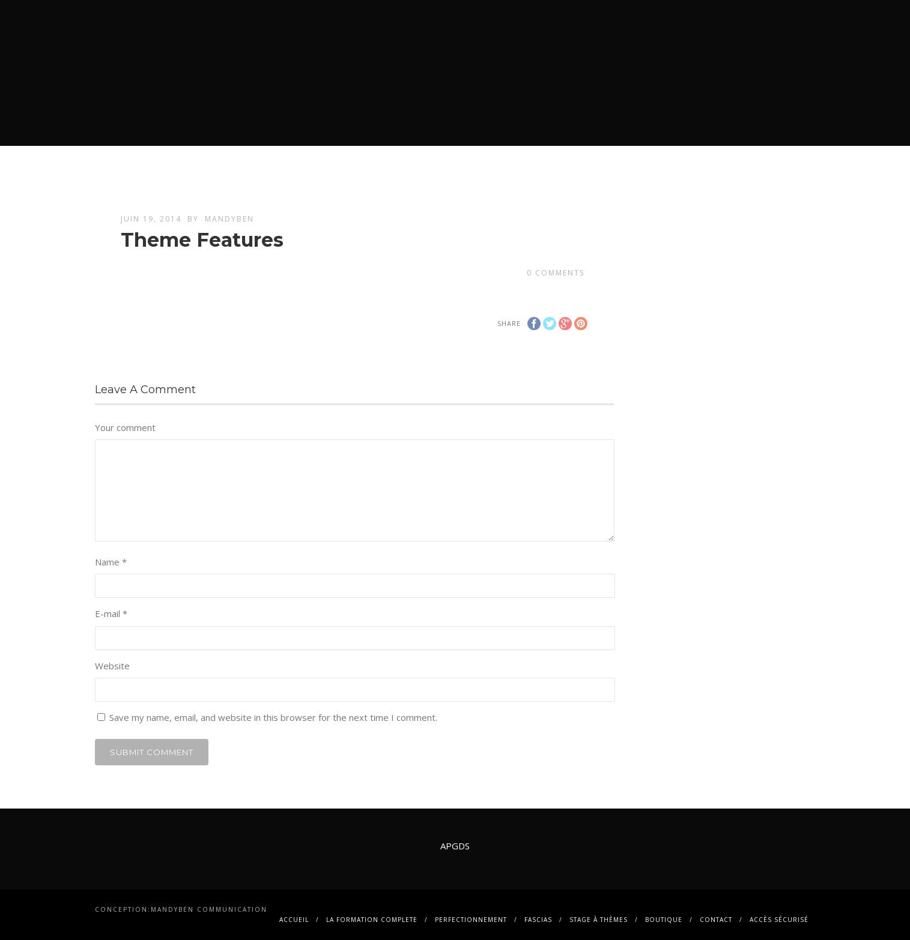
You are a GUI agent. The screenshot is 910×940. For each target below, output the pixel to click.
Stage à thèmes (598, 919)
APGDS (455, 846)
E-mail (111, 613)
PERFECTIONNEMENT (471, 919)
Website (112, 666)
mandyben (229, 219)
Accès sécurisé (779, 919)
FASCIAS (538, 919)
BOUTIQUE (663, 919)
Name (111, 562)
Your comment (125, 427)
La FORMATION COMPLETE (371, 919)
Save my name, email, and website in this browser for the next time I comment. (273, 717)
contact (716, 919)
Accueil (294, 919)
